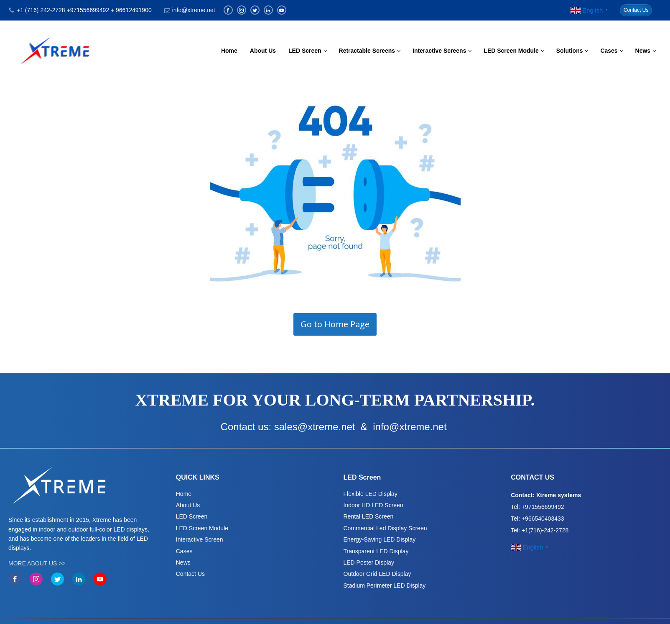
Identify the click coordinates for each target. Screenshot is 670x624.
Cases (608, 50)
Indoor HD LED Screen (373, 505)
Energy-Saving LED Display (380, 539)
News (643, 50)
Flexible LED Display (370, 493)
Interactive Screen (199, 539)
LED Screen (304, 50)
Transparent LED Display (376, 551)
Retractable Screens (367, 50)
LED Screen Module (511, 50)
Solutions (569, 50)
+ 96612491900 (131, 10)
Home (229, 50)
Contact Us (636, 10)
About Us (263, 50)
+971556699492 (87, 10)
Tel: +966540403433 (537, 518)
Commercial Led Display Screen (385, 528)
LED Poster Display (369, 562)
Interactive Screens (439, 50)
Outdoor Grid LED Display (377, 573)
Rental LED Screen (369, 516)
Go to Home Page (335, 324)
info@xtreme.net (193, 10)
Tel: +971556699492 (537, 506)
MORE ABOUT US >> (37, 563)
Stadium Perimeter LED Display (385, 585)
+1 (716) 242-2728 (41, 10)
